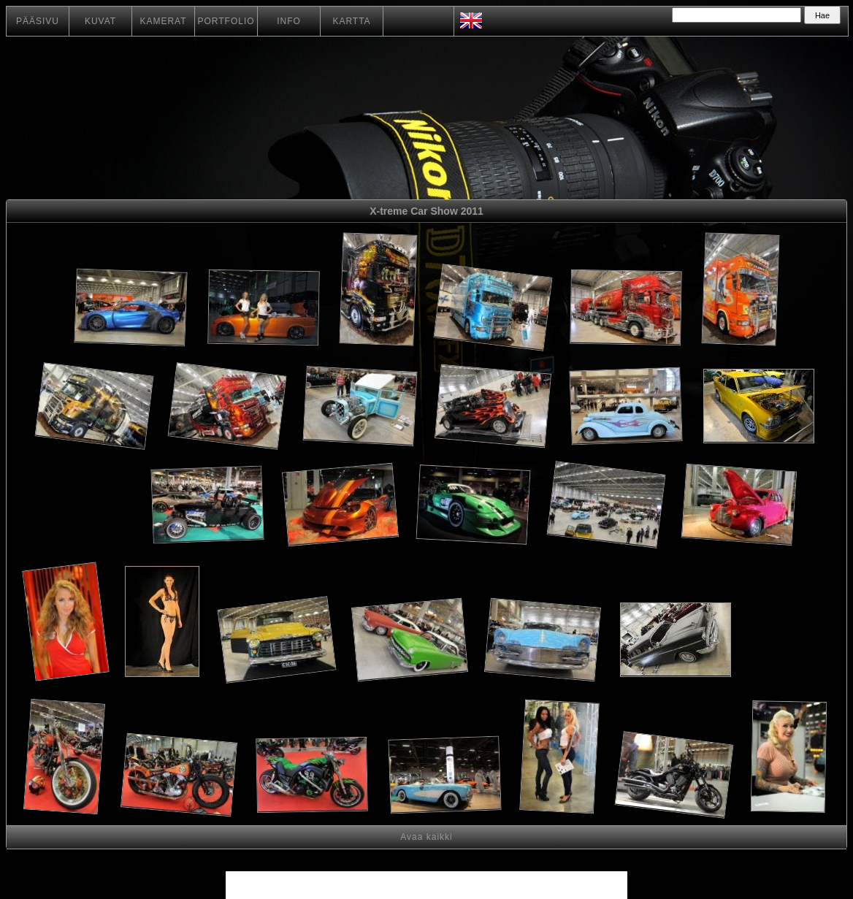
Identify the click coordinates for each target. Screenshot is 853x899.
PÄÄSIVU (37, 21)
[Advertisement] (93, 507)
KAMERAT (162, 21)
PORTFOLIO (225, 21)
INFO (289, 21)
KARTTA (351, 21)
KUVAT (100, 21)
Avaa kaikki (426, 837)
